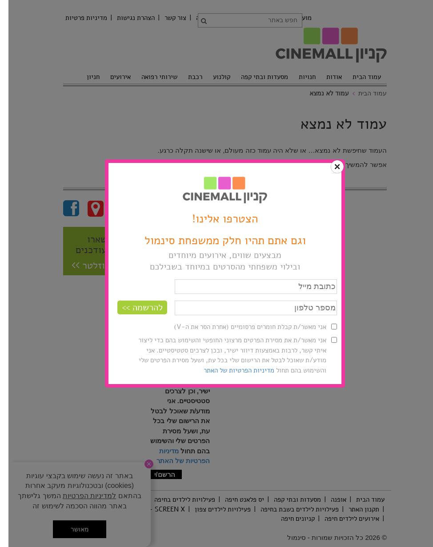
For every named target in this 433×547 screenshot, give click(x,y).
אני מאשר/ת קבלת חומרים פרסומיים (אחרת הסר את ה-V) (241, 326)
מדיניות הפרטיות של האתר (230, 370)
